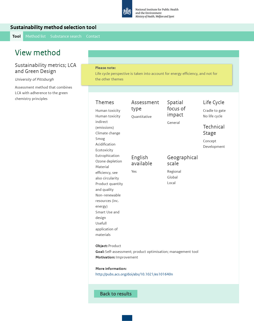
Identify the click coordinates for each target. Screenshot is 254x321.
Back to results (116, 294)
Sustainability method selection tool (53, 27)
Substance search (65, 36)
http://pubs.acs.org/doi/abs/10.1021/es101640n (134, 274)
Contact (93, 36)
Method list (35, 36)
